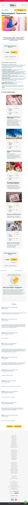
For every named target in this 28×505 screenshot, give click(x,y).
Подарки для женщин (14, 451)
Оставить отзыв (17, 426)
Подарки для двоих (14, 452)
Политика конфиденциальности (14, 489)
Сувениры (14, 477)
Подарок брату (14, 435)
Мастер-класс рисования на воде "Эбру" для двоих (13, 117)
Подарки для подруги (14, 458)
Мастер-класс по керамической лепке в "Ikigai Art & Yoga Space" (13, 183)
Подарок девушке (14, 443)
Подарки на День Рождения (14, 469)
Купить (14, 52)
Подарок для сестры (14, 441)
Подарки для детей (14, 453)
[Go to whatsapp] (25, 502)
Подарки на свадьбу (14, 468)
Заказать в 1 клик (14, 262)
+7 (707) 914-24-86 (12, 56)
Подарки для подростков (14, 447)
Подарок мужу (14, 459)
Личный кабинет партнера (14, 485)
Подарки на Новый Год (14, 462)
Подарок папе (14, 442)
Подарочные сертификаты (14, 478)
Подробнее (14, 259)
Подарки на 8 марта (14, 463)
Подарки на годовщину (14, 470)
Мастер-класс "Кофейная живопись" (14, 214)
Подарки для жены (14, 437)
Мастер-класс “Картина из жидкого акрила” (14, 151)
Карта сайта (12, 495)
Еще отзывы (10, 426)
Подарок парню (14, 457)
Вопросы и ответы (14, 483)
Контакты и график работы (14, 484)
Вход (16, 495)
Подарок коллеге (14, 436)
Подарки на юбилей (14, 467)
